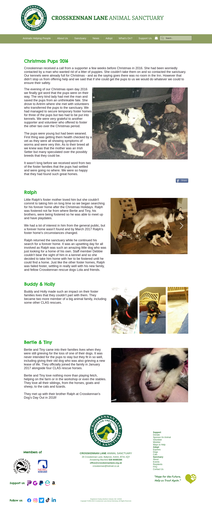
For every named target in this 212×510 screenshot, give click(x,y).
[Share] (182, 180)
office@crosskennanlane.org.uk (106, 463)
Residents (157, 464)
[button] (156, 38)
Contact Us (158, 469)
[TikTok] (47, 500)
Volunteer (157, 440)
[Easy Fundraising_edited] (47, 483)
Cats (155, 454)
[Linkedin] (53, 500)
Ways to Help (159, 444)
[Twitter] (41, 500)
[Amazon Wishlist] (53, 483)
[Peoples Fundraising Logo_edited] (29, 483)
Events (156, 462)
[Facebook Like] (151, 182)
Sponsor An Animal (162, 437)
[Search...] (175, 38)
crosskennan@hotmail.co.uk (106, 466)
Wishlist (156, 442)
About (155, 459)
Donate (156, 435)
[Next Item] (181, 226)
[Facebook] (29, 500)
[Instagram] (35, 500)
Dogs (155, 452)
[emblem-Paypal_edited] (41, 483)
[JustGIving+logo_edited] (35, 483)
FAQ (155, 467)
